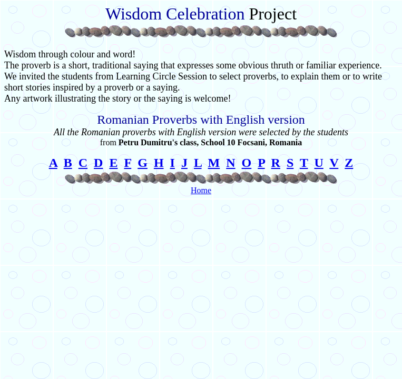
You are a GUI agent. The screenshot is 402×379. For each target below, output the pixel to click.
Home (201, 190)
